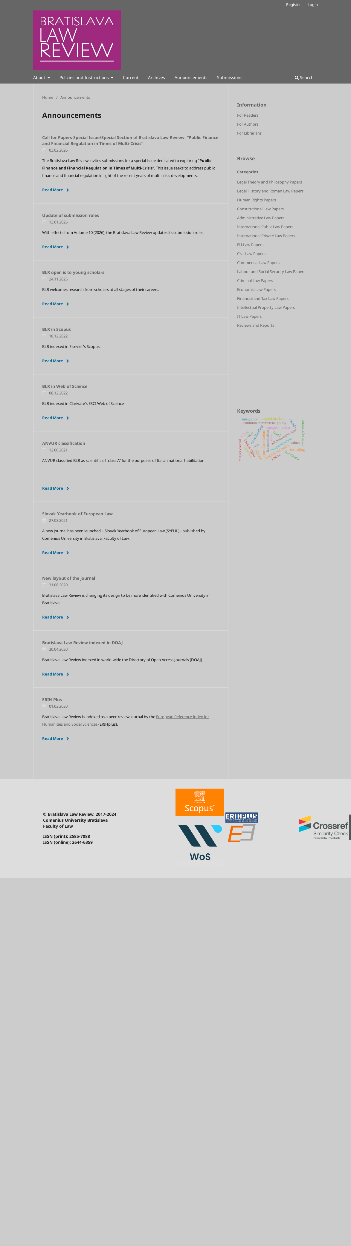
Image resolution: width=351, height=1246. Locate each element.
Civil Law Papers (251, 253)
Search (304, 77)
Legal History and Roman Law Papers (270, 191)
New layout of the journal (68, 578)
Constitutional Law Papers (260, 209)
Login (313, 4)
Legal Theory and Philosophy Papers (269, 182)
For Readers (247, 115)
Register (293, 4)
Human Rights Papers (256, 200)
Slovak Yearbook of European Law (77, 513)
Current (130, 77)
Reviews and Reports (255, 325)
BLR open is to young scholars (73, 272)
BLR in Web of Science (64, 386)
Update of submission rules (70, 215)
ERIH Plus (52, 699)
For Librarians (249, 133)
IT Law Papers (249, 316)
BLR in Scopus (56, 329)
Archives (156, 77)
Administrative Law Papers (260, 217)
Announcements (191, 77)
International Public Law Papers (265, 226)
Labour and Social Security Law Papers (271, 271)
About (39, 77)
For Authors (247, 124)
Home (47, 97)
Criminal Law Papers (255, 280)
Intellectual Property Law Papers (266, 307)
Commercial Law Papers (258, 262)
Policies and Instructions (84, 77)
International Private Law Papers (266, 235)
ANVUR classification (63, 443)
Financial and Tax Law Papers (263, 298)
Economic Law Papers (256, 289)
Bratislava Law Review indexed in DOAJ (82, 642)
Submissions (229, 77)
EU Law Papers (250, 244)
